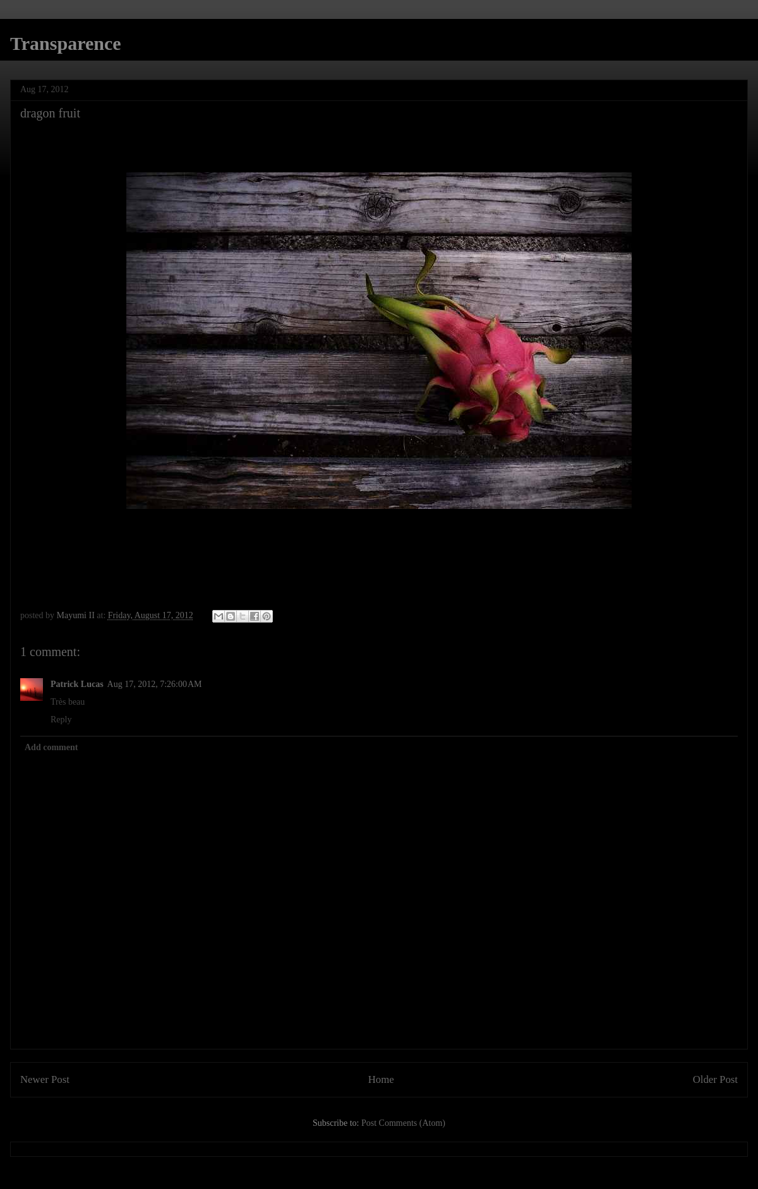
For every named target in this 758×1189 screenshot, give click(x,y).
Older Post (715, 1079)
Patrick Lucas (77, 684)
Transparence (65, 43)
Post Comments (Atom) (403, 1123)
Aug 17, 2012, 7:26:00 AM (154, 684)
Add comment (51, 747)
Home (381, 1079)
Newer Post (44, 1079)
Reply (61, 719)
